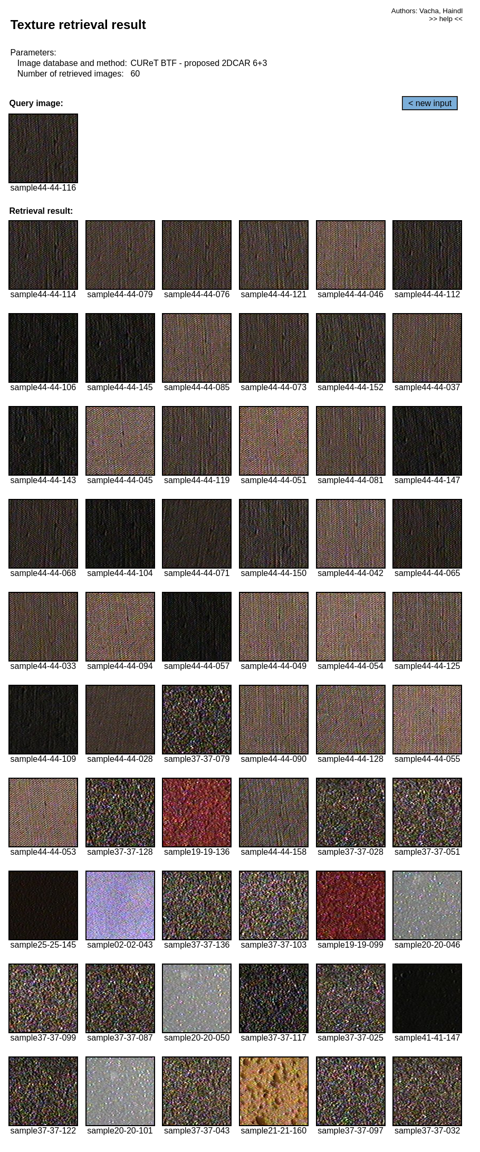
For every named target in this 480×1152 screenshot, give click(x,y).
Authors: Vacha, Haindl (427, 11)
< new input (430, 103)
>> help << (446, 19)
